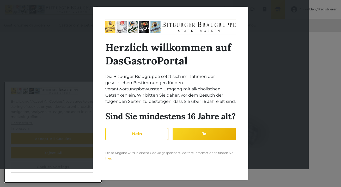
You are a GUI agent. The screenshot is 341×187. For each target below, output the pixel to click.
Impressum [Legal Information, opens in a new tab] (20, 128)
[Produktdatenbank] (252, 9)
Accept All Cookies (53, 139)
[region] (53, 132)
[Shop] (277, 9)
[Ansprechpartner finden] (264, 9)
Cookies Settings (53, 167)
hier (108, 158)
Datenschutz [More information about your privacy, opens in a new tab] (22, 123)
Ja (204, 133)
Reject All (53, 153)
